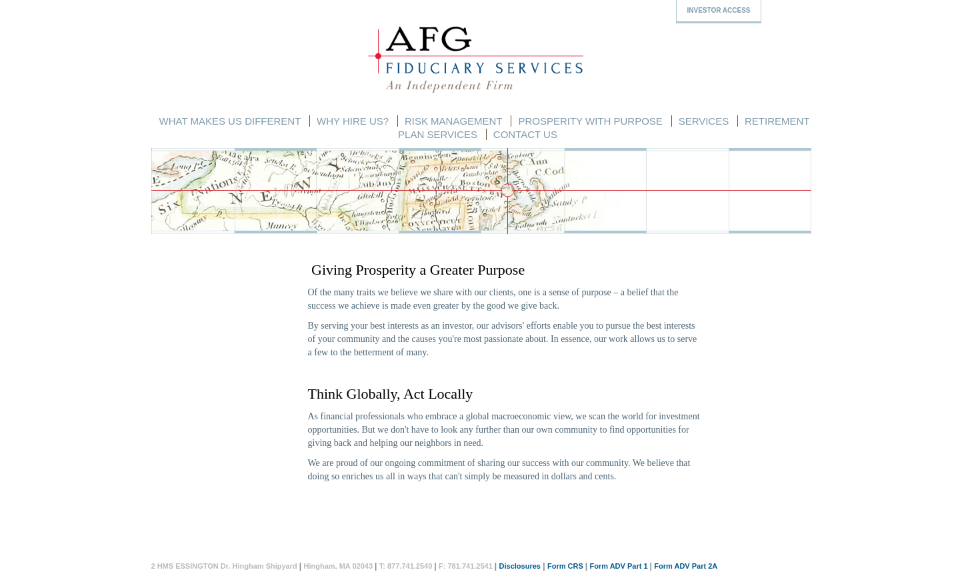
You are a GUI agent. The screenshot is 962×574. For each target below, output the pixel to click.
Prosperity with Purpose (590, 121)
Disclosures (520, 566)
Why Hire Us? (353, 121)
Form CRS (565, 566)
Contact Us (525, 134)
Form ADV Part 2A (685, 566)
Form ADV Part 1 (619, 566)
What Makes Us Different (230, 121)
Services (704, 121)
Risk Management (454, 121)
